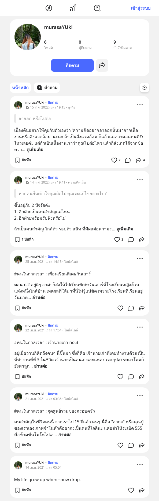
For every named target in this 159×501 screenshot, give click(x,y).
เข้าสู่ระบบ (140, 8)
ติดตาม (72, 65)
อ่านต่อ (39, 297)
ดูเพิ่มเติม (35, 149)
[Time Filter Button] (144, 87)
